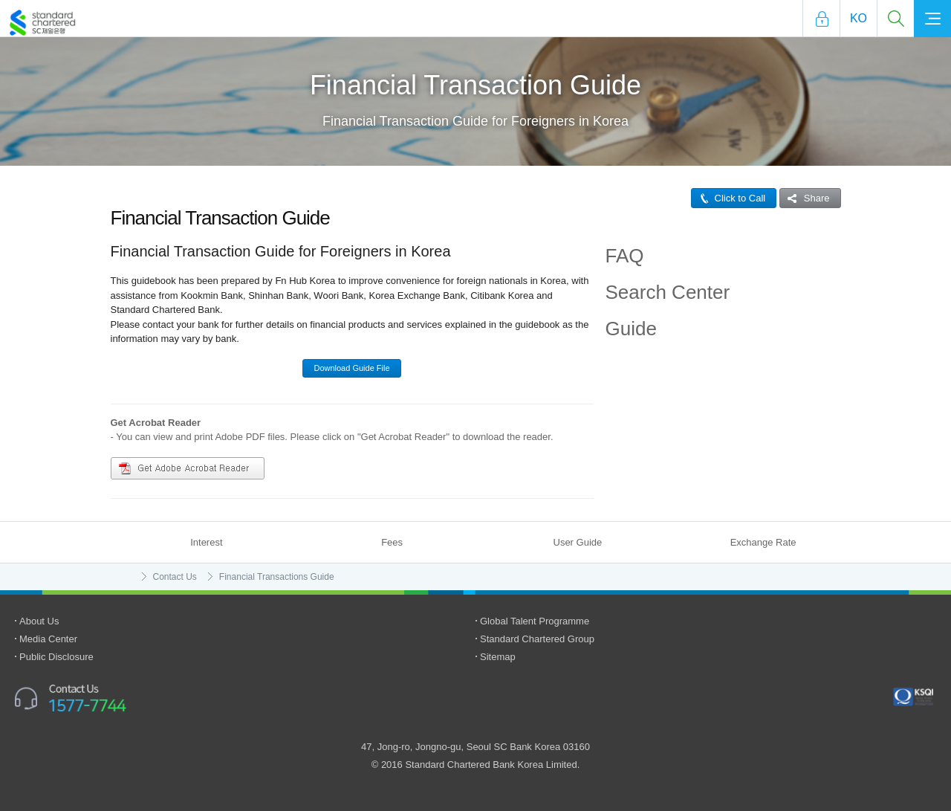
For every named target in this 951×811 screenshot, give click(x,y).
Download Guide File (351, 368)
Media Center (48, 638)
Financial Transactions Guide (276, 577)
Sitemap (498, 656)
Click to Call (729, 198)
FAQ (625, 256)
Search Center (668, 292)
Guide (631, 328)
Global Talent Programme (534, 621)
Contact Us (175, 577)
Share (805, 198)
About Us (39, 621)
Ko (858, 18)
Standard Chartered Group (537, 638)
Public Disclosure (56, 656)
